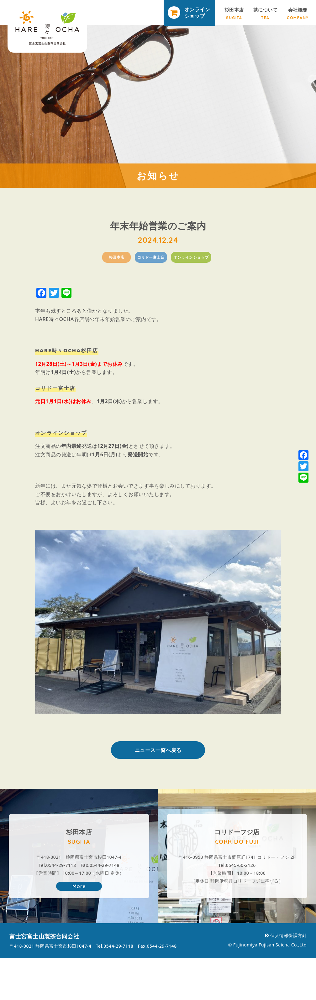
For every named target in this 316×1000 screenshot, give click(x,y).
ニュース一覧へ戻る (158, 750)
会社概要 (298, 13)
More (79, 886)
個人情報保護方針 (288, 935)
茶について (265, 13)
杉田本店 (234, 13)
